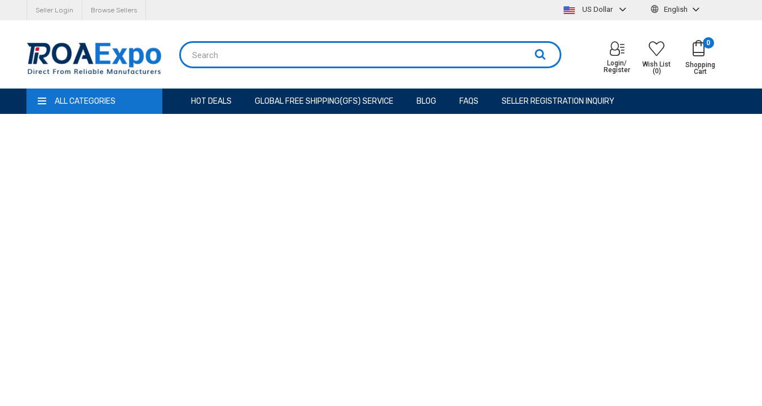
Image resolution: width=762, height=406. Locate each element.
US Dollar (596, 9)
